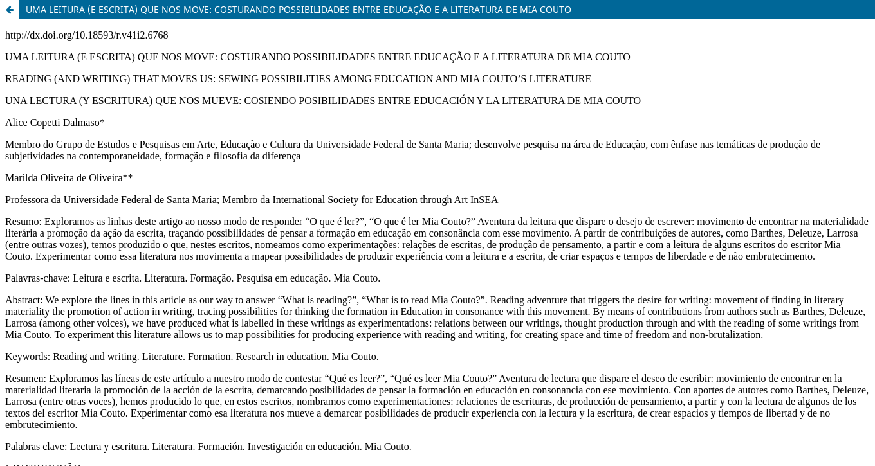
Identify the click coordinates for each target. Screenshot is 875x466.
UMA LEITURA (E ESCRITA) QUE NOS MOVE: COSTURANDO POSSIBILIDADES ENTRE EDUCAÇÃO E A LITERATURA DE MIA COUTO (298, 9)
